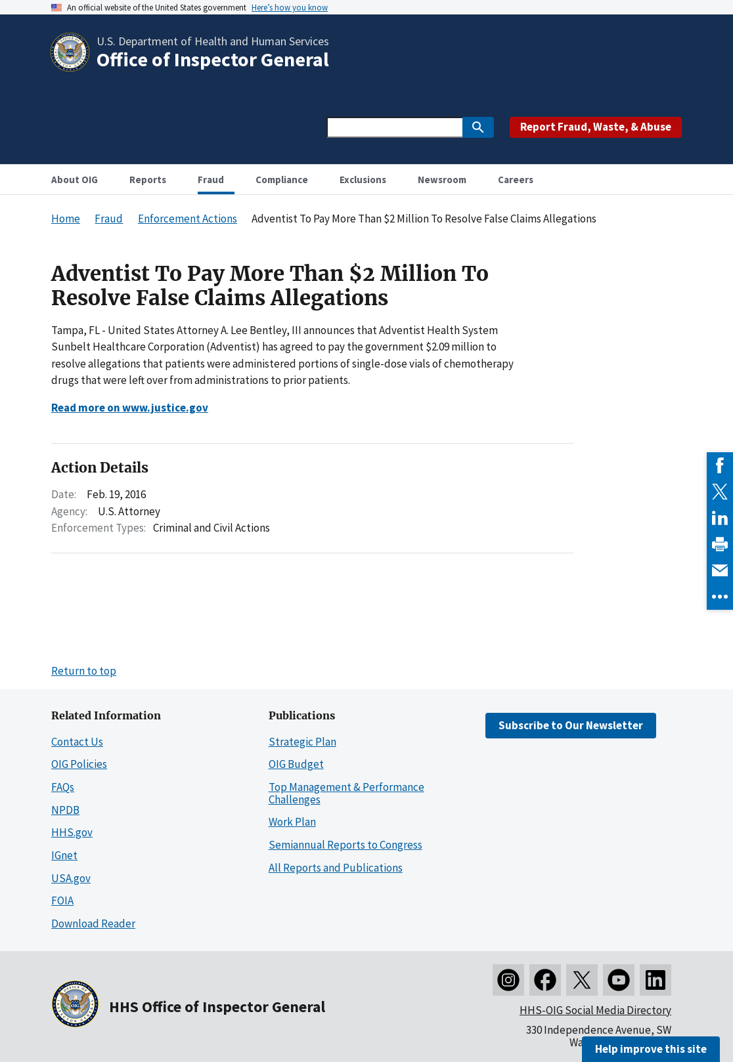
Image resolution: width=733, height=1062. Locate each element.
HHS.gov (72, 832)
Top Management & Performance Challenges (346, 793)
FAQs (62, 787)
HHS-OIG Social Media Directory (595, 1010)
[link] (720, 465)
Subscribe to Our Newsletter (571, 725)
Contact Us (77, 741)
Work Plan (292, 822)
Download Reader (93, 923)
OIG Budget (296, 764)
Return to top (83, 671)
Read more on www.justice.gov (129, 407)
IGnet (64, 855)
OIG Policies (79, 764)
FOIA (62, 900)
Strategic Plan (302, 741)
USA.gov (71, 878)
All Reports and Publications (336, 867)
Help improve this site (651, 1049)
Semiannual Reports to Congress (345, 845)
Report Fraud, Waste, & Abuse (595, 126)
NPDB (65, 810)
